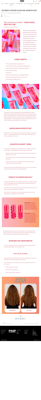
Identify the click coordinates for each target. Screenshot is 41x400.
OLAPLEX (2, 3)
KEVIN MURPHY (7, 3)
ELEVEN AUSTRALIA (12, 3)
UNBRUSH (32, 3)
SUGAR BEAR (28, 3)
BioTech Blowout (14, 115)
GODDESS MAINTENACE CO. (19, 3)
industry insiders (7, 234)
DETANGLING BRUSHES (37, 3)
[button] (33, 1)
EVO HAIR (25, 3)
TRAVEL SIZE (11, 5)
